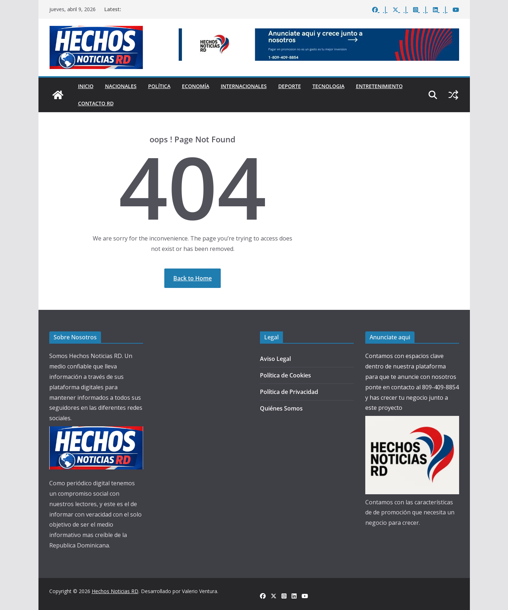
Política (159, 86)
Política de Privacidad (289, 392)
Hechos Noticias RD (115, 591)
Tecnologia (328, 86)
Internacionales (244, 86)
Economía (195, 86)
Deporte (289, 86)
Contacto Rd (96, 103)
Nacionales (121, 86)
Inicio (85, 86)
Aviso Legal (275, 359)
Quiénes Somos (281, 408)
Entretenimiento (379, 86)
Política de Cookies (285, 375)
